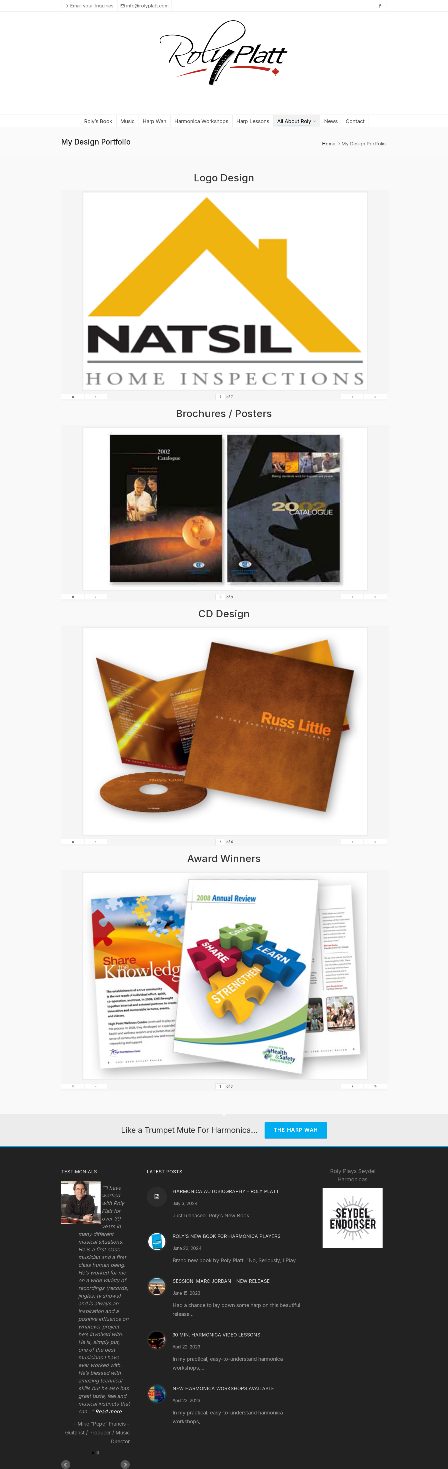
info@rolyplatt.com (145, 6)
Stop (98, 1452)
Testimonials (79, 1172)
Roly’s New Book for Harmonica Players (227, 1236)
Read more (108, 1411)
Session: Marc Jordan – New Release (221, 1281)
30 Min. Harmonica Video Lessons (216, 1335)
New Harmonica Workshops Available (223, 1388)
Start (93, 1452)
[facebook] (381, 5)
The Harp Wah (296, 1130)
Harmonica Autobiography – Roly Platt (226, 1191)
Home (328, 144)
